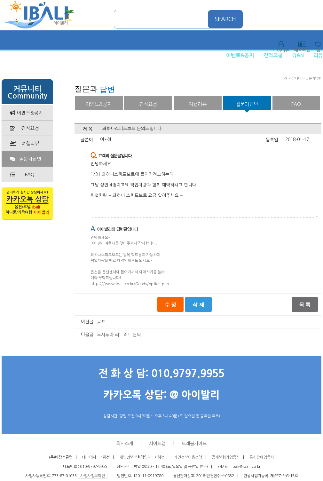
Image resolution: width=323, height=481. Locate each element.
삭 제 (198, 304)
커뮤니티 (294, 78)
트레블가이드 (194, 443)
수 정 (170, 304)
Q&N (298, 55)
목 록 (305, 304)
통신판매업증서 (261, 457)
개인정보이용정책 (188, 457)
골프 (101, 322)
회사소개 (124, 443)
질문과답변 (313, 78)
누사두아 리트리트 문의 (119, 335)
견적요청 (273, 55)
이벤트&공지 (240, 55)
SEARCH (225, 19)
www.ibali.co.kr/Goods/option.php (137, 284)
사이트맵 (157, 443)
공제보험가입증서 (226, 457)
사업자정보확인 (92, 476)
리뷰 (318, 55)
